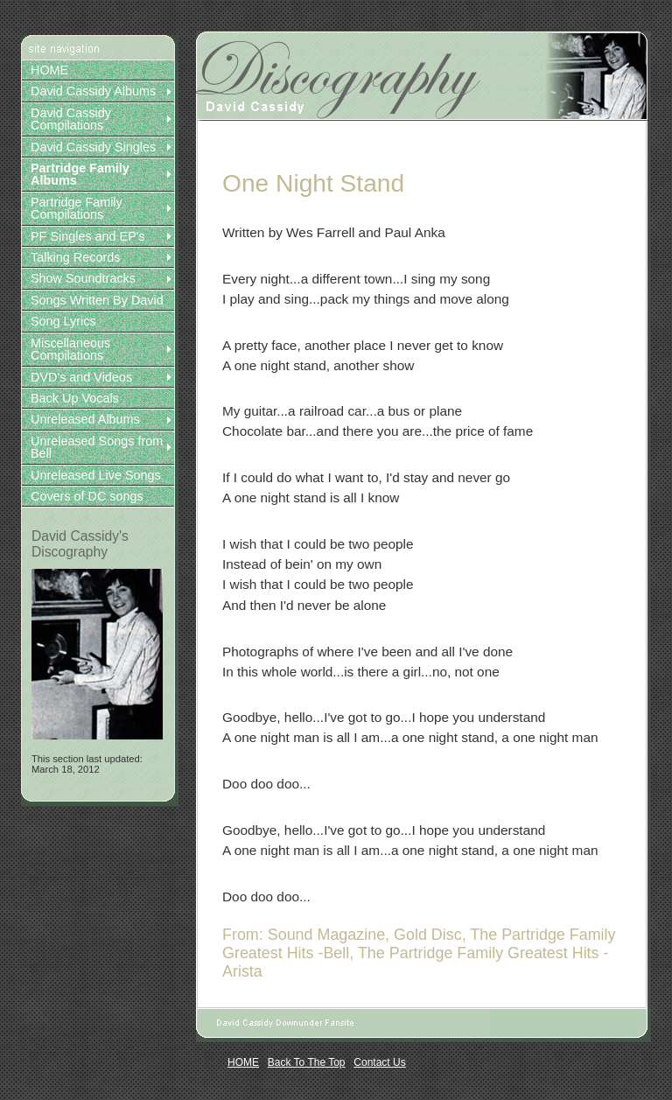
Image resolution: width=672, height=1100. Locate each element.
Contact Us (379, 1062)
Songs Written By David (97, 300)
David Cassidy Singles (93, 147)
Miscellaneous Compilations (70, 349)
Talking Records (75, 257)
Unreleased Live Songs (96, 475)
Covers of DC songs (87, 496)
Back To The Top (307, 1062)
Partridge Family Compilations (76, 208)
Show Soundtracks (83, 278)
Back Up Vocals (75, 398)
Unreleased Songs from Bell (97, 447)
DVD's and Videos (81, 377)
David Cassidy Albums (93, 91)
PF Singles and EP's (88, 236)
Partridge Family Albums (80, 174)
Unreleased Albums (85, 419)
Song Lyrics (63, 321)
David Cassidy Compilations (71, 119)
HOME (49, 70)
